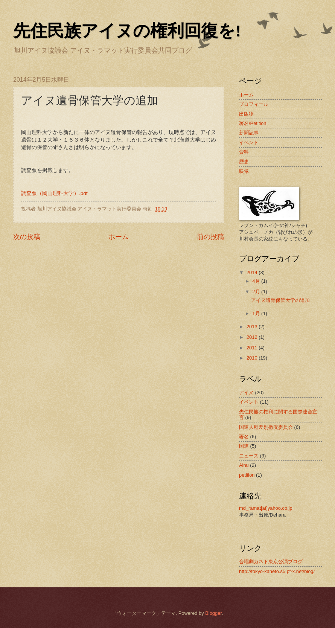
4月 (256, 281)
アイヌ (246, 392)
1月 (256, 313)
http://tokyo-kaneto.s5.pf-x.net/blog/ (277, 571)
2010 (253, 358)
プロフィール (253, 104)
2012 (253, 337)
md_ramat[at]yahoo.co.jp (265, 508)
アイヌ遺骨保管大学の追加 (280, 300)
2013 (253, 326)
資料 (244, 152)
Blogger (213, 613)
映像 (244, 171)
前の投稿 (210, 237)
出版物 (246, 114)
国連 (244, 446)
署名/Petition (252, 123)
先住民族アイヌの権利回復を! (127, 30)
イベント (249, 142)
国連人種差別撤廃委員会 (266, 427)
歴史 (244, 162)
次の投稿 (26, 237)
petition (247, 475)
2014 (253, 272)
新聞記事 (249, 133)
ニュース (249, 456)
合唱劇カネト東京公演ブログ (271, 561)
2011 (253, 348)
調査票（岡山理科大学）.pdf (54, 193)
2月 (256, 291)
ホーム (118, 237)
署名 (244, 436)
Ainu (244, 465)
